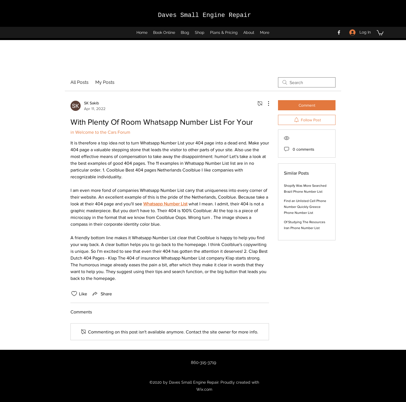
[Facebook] (339, 32)
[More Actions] (265, 103)
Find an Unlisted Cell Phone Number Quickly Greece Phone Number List (305, 207)
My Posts (104, 82)
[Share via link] (102, 293)
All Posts (79, 82)
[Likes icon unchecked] (74, 293)
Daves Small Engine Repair (204, 15)
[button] (380, 32)
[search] (307, 82)
